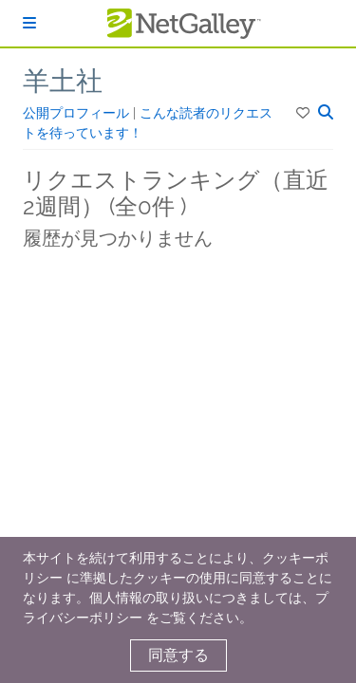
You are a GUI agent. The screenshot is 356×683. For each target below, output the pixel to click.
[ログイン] (29, 23)
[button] (304, 113)
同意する (178, 655)
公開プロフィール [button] (78, 112)
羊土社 (63, 81)
